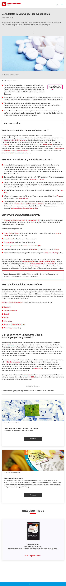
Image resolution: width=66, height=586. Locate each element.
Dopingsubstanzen (28, 261)
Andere (17, 362)
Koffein (6, 317)
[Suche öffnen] (57, 4)
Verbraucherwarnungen (17, 153)
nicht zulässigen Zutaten (11, 233)
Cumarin (6, 314)
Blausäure (7, 307)
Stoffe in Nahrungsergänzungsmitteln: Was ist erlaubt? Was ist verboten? (28, 391)
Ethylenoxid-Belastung (51, 253)
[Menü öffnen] (62, 4)
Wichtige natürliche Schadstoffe (12, 302)
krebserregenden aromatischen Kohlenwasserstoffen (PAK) (22, 246)
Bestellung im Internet (37, 179)
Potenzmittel (50, 264)
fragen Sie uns (23, 198)
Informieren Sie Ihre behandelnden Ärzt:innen (29, 204)
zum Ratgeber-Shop (32, 556)
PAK (36, 144)
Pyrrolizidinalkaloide (10, 310)
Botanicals (10, 345)
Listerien (56, 249)
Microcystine (8, 321)
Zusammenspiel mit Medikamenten (15, 140)
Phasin (6, 324)
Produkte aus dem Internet (47, 261)
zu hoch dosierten (9, 239)
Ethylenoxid (5, 144)
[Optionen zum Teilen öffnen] (33, 32)
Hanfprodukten (28, 375)
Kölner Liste (34, 266)
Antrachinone (8, 328)
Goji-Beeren (11, 362)
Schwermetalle (47, 144)
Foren (59, 196)
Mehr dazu (33, 438)
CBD (32, 377)
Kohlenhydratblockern (18, 324)
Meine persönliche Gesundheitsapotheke (24, 208)
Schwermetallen (9, 242)
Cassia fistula (37, 368)
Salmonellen (34, 249)
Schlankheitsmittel (37, 264)
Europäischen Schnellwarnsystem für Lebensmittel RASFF (22, 220)
